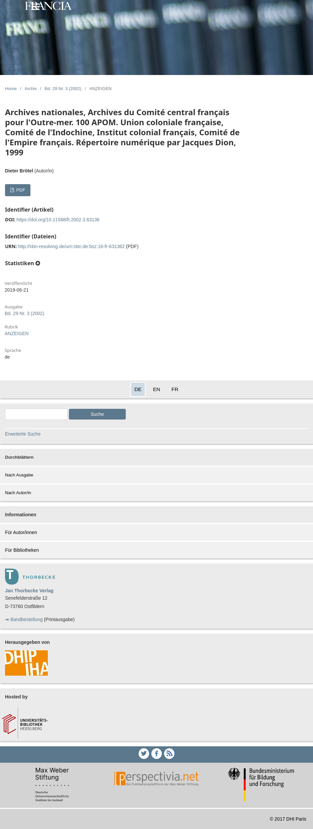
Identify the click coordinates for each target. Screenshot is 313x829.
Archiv (31, 88)
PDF (20, 190)
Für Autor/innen (21, 532)
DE (137, 389)
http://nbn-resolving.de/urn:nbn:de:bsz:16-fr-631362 (71, 246)
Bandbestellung (26, 619)
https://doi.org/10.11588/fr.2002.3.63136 (57, 219)
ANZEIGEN (17, 333)
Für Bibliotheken (22, 550)
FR (175, 389)
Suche (97, 414)
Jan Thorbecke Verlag (29, 590)
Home (11, 88)
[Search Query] (36, 414)
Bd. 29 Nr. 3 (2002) (63, 88)
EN (156, 389)
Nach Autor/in (18, 492)
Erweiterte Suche (23, 434)
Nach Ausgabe (19, 474)
